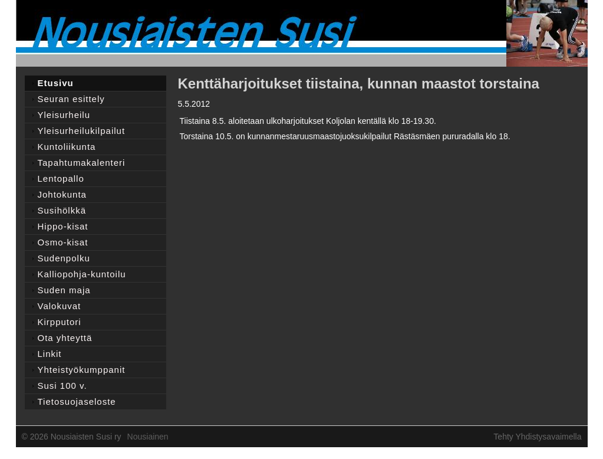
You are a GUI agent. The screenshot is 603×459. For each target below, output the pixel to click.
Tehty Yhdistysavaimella (537, 436)
